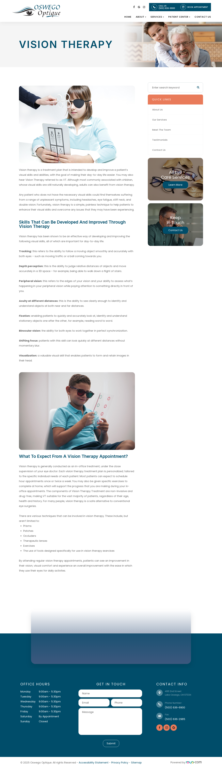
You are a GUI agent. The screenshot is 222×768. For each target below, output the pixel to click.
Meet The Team (162, 129)
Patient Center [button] (179, 16)
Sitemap (136, 762)
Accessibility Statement (93, 762)
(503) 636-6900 (175, 707)
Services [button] (157, 16)
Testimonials (160, 140)
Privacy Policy (119, 762)
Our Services (160, 119)
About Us (158, 109)
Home (127, 16)
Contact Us (203, 16)
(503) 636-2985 (175, 719)
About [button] (141, 16)
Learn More (175, 185)
